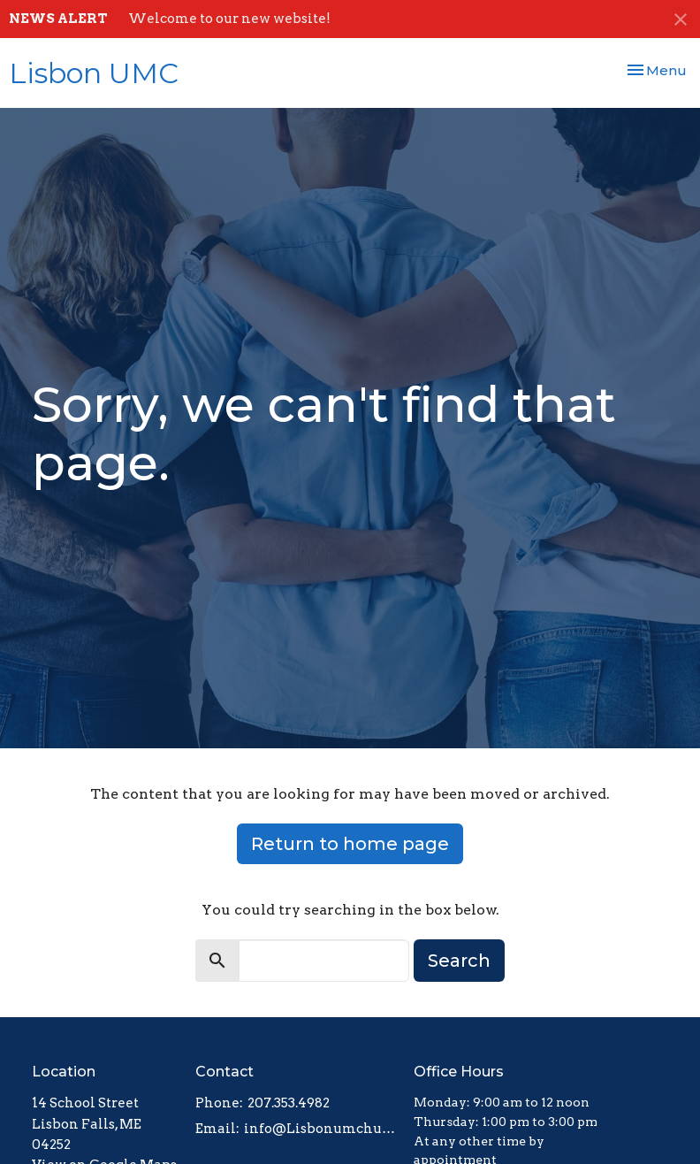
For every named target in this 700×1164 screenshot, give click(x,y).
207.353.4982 (288, 1103)
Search (459, 960)
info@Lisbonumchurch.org (320, 1129)
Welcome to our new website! (229, 19)
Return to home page (350, 843)
